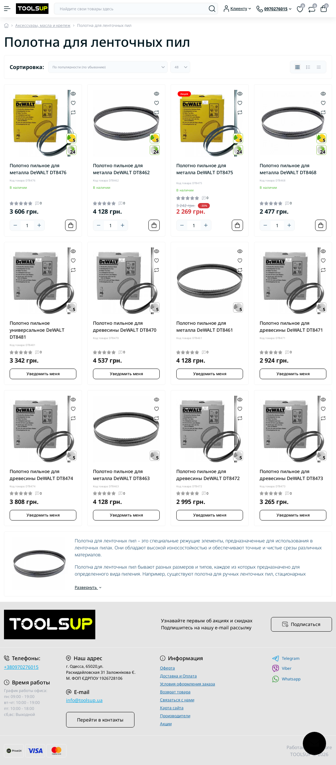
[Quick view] (73, 93)
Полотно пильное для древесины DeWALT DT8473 (291, 474)
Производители (175, 716)
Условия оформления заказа (187, 684)
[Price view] (318, 67)
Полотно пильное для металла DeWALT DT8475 (204, 168)
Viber (282, 668)
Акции (166, 724)
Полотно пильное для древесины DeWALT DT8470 (124, 326)
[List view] (308, 67)
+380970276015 (21, 667)
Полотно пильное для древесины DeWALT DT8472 (208, 474)
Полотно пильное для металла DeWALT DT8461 (204, 326)
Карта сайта (172, 708)
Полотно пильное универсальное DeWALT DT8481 (37, 330)
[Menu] (7, 8)
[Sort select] (108, 67)
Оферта (167, 668)
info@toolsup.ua (84, 700)
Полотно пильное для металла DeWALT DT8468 (288, 168)
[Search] (212, 8)
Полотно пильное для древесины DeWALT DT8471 (291, 326)
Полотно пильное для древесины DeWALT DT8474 (41, 474)
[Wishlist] (73, 102)
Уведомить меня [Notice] (43, 374)
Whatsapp (286, 678)
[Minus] (15, 225)
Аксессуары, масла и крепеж (42, 25)
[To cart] (70, 225)
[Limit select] (180, 67)
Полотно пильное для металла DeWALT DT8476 (38, 168)
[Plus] (39, 225)
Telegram (285, 658)
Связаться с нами (177, 700)
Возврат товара (175, 692)
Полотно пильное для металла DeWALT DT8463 (121, 474)
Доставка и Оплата (178, 676)
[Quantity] (27, 225)
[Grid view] (297, 67)
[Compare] (73, 112)
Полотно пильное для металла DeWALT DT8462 (121, 168)
